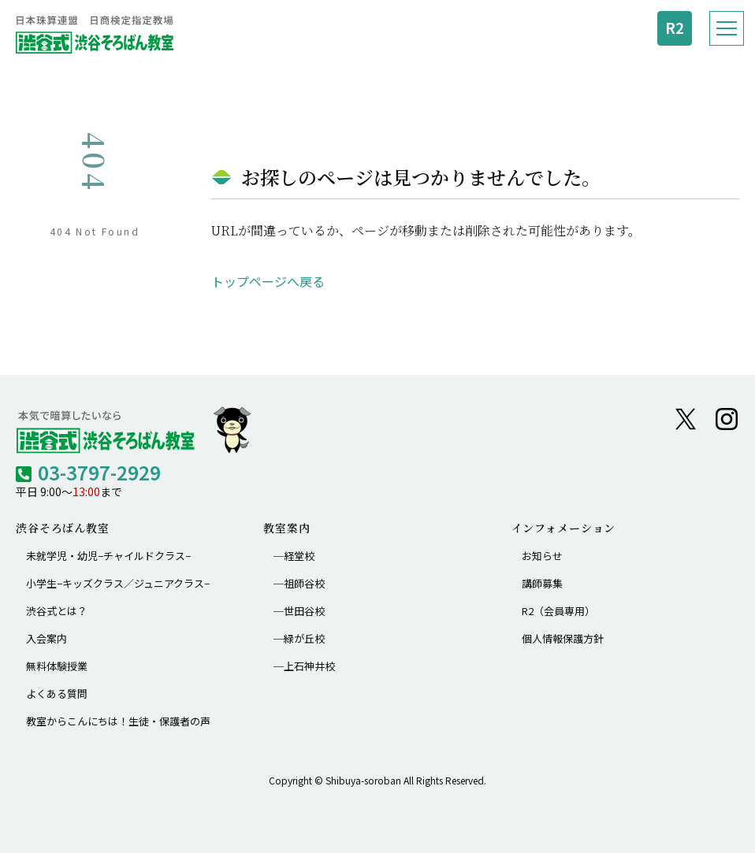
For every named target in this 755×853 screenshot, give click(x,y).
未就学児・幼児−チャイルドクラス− (108, 555)
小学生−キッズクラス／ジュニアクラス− (118, 583)
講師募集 (542, 583)
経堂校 (299, 555)
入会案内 (46, 638)
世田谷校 (304, 610)
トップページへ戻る (268, 281)
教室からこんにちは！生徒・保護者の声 (118, 721)
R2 (674, 28)
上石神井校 (309, 665)
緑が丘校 (304, 638)
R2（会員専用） (558, 610)
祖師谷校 (304, 583)
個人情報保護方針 (563, 638)
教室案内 (286, 528)
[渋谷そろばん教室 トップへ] (134, 430)
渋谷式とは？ (56, 610)
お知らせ (542, 555)
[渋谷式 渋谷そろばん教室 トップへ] (94, 35)
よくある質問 (56, 693)
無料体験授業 (56, 665)
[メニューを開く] (726, 28)
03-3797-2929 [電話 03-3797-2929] (99, 473)
